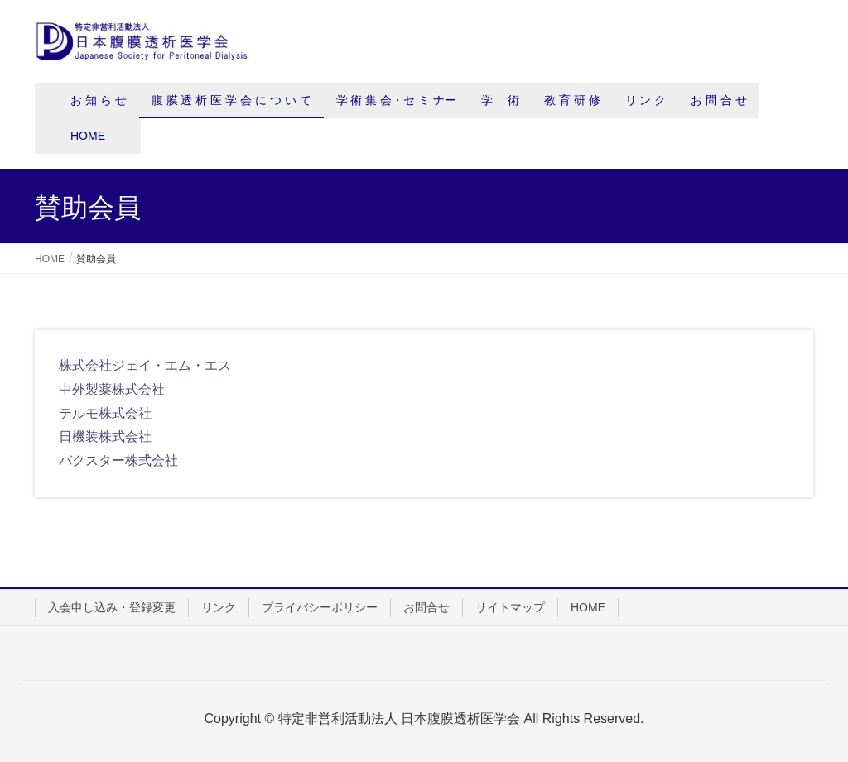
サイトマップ (510, 607)
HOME (588, 607)
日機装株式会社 (105, 436)
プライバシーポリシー (320, 607)
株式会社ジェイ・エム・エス (145, 365)
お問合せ (426, 607)
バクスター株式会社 (118, 460)
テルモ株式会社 (105, 413)
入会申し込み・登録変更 (112, 607)
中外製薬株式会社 (112, 389)
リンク (218, 607)
